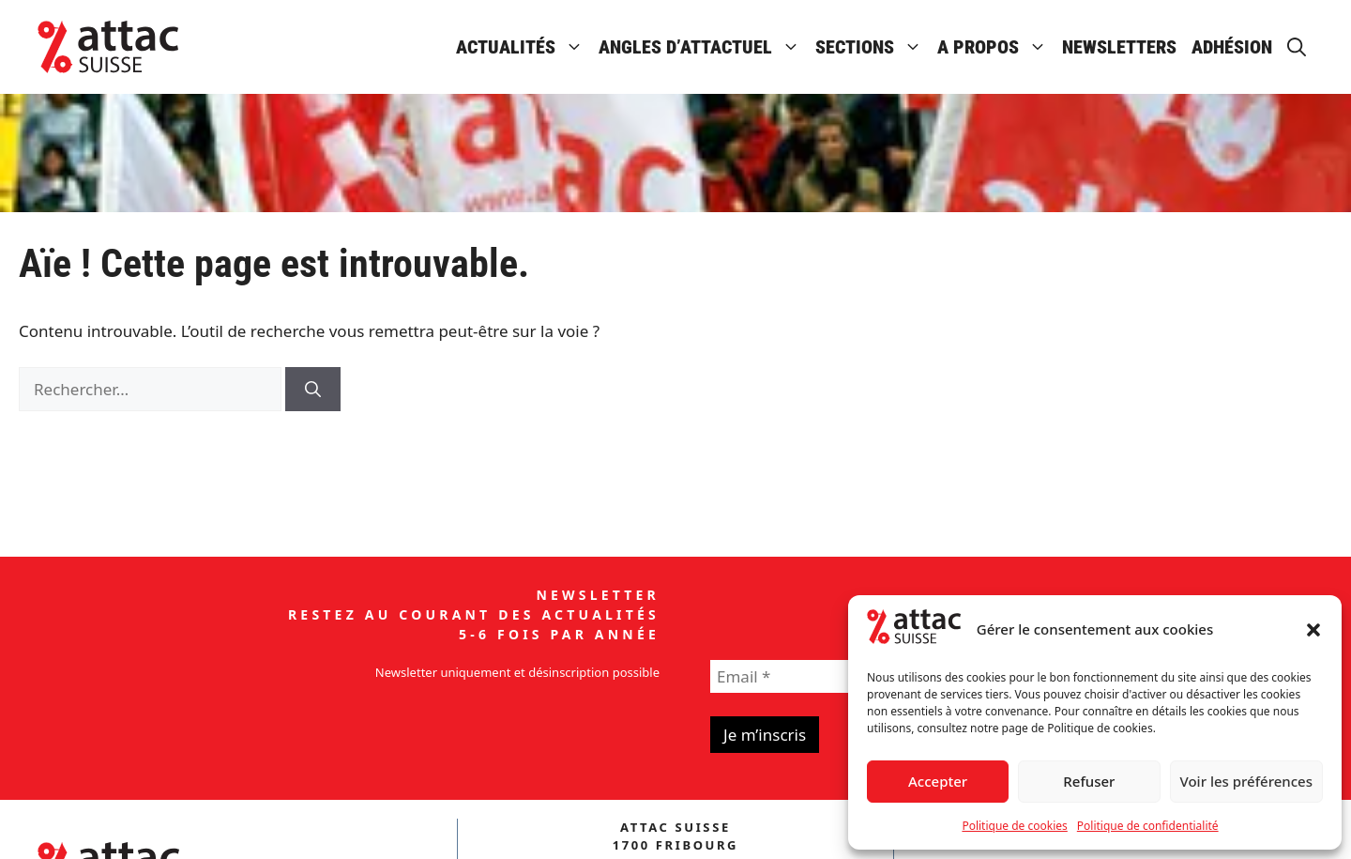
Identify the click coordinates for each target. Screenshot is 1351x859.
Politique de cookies (1014, 826)
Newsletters (1119, 47)
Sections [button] (872, 47)
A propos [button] (996, 47)
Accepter (937, 781)
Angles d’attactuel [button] (703, 47)
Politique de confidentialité (1148, 826)
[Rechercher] (313, 389)
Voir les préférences (1246, 781)
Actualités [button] (523, 47)
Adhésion (1232, 47)
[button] (1313, 630)
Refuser (1089, 781)
